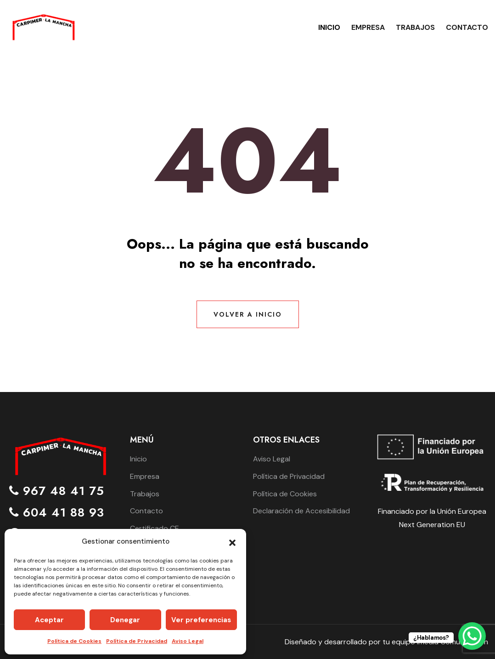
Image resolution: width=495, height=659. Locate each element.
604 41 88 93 (56, 512)
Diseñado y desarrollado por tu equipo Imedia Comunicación (386, 642)
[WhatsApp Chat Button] (472, 636)
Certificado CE (154, 528)
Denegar (125, 620)
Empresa (368, 27)
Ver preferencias (201, 620)
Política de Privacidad (136, 641)
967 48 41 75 (56, 491)
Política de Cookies (74, 641)
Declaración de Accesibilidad (301, 511)
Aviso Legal (187, 641)
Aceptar (49, 620)
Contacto (467, 27)
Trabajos (415, 27)
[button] (232, 541)
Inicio (329, 27)
